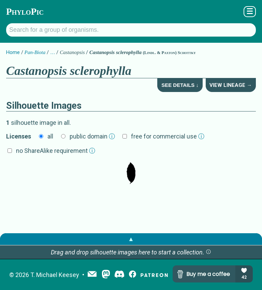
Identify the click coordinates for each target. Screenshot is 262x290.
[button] (208, 252)
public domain (92, 136)
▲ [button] (131, 238)
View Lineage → (230, 85)
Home (13, 52)
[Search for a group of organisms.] (131, 30)
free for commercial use (167, 136)
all (50, 136)
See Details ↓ (180, 85)
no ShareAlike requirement (55, 150)
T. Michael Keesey (54, 274)
